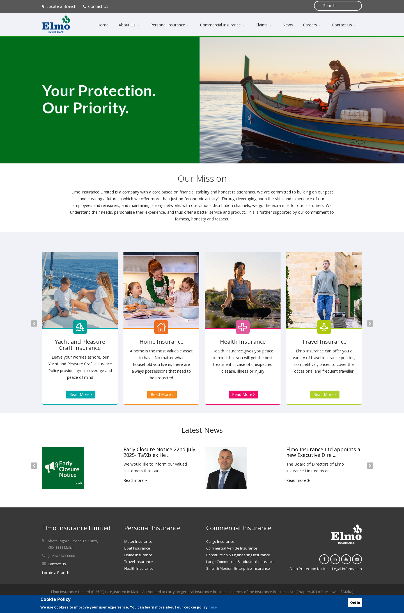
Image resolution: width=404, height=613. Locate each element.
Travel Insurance (138, 561)
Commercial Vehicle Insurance (231, 548)
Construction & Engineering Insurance (238, 554)
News (288, 25)
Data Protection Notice (309, 568)
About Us (129, 25)
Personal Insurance (170, 25)
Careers (312, 25)
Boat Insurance (137, 548)
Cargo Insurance (220, 541)
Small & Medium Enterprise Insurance (238, 568)
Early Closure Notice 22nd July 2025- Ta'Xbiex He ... (159, 452)
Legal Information (347, 568)
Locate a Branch (59, 6)
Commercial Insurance (222, 25)
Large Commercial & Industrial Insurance (240, 561)
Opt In (355, 602)
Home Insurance (138, 554)
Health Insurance (138, 568)
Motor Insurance (138, 541)
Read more (135, 480)
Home (103, 25)
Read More (80, 394)
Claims (264, 25)
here (212, 607)
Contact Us (95, 6)
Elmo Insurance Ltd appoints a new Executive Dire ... (323, 452)
